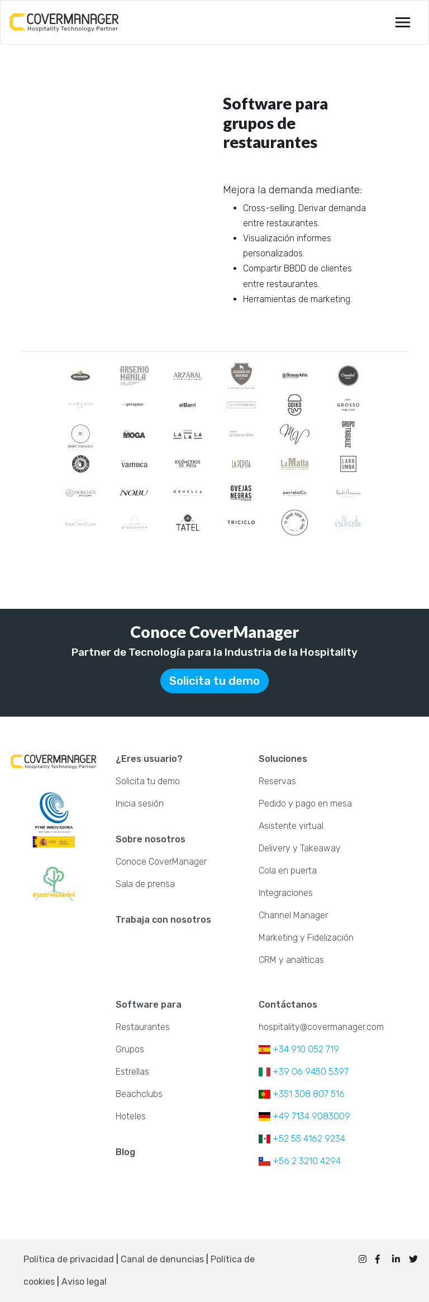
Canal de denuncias (163, 1259)
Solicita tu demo (214, 681)
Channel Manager (293, 915)
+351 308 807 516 (302, 1094)
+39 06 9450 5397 (304, 1071)
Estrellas (132, 1071)
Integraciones (286, 893)
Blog (125, 1152)
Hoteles (131, 1116)
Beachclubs (139, 1094)
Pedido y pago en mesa (305, 803)
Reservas (277, 781)
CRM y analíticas (291, 960)
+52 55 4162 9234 (302, 1138)
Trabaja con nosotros (163, 919)
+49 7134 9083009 (304, 1116)
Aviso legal (84, 1281)
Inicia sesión (140, 803)
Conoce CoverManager (161, 861)
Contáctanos (288, 1004)
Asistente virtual (291, 826)
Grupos (130, 1049)
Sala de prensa (145, 884)
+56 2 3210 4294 (300, 1161)
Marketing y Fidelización (306, 937)
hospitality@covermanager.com (321, 1027)
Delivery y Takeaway (300, 848)
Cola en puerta (288, 870)
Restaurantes (143, 1027)
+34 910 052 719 (299, 1049)
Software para (149, 1004)
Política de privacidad (68, 1259)
